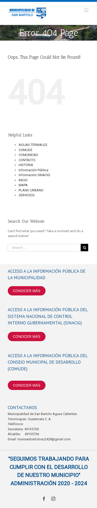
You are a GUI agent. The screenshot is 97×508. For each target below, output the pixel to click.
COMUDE (25, 150)
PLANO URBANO (31, 190)
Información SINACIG (34, 175)
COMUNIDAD (28, 155)
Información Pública (33, 170)
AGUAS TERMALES (33, 145)
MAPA (23, 185)
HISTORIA (26, 165)
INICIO (23, 180)
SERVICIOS (27, 195)
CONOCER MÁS (26, 291)
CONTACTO (27, 160)
